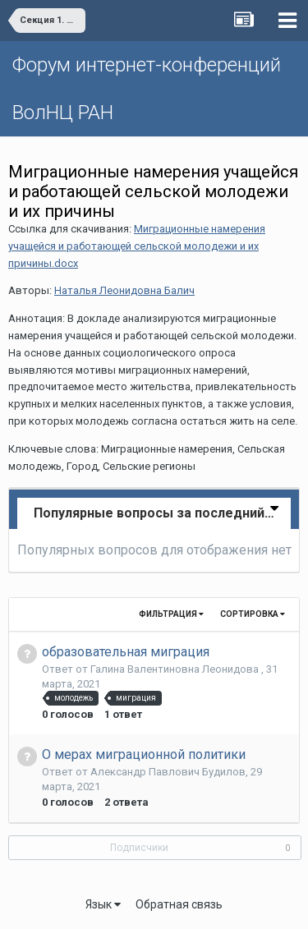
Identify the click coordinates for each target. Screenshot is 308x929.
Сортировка (252, 614)
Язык (103, 904)
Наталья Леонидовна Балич (124, 290)
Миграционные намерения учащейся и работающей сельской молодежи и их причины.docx (136, 246)
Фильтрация (171, 614)
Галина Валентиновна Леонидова (175, 669)
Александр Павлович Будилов (168, 772)
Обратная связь (179, 904)
